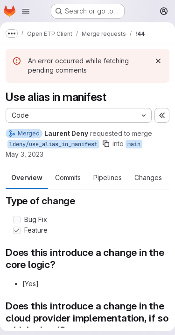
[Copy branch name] (106, 143)
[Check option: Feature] (17, 230)
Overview (26, 177)
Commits (68, 177)
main (133, 144)
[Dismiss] (158, 61)
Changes (148, 177)
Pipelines (107, 177)
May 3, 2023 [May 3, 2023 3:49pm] (24, 154)
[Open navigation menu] (25, 11)
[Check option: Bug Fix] (17, 219)
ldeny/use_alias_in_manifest (53, 144)
